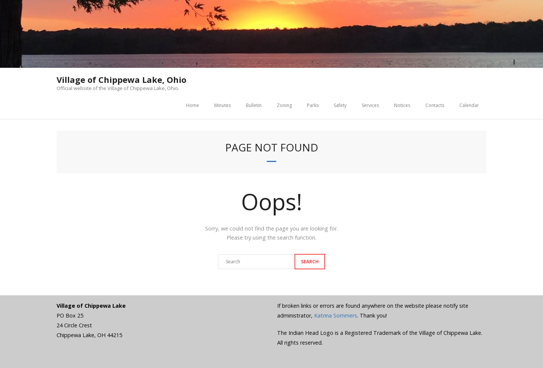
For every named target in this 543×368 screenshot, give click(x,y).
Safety (340, 105)
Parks (313, 105)
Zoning (284, 105)
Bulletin (254, 105)
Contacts (434, 105)
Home (192, 105)
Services (370, 105)
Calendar (469, 105)
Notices (402, 105)
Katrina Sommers (335, 315)
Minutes (222, 105)
